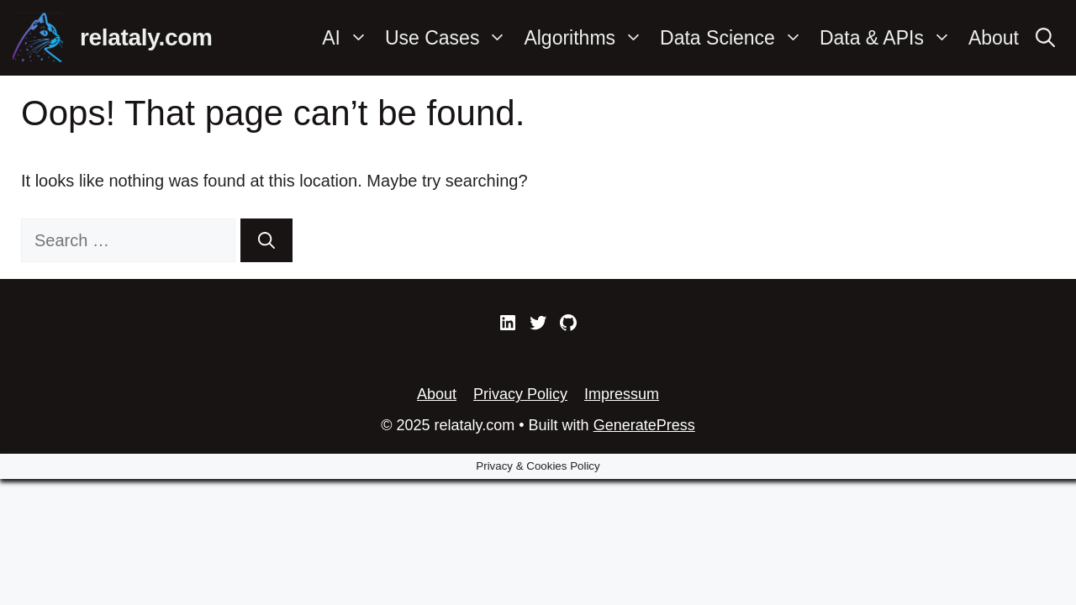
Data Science (735, 38)
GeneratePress (644, 425)
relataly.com (146, 37)
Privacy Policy (520, 394)
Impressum (621, 394)
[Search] (266, 240)
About (993, 38)
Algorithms (587, 38)
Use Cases (450, 38)
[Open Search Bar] (1045, 38)
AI (349, 38)
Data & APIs (890, 38)
